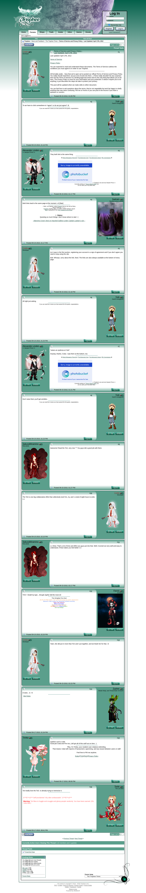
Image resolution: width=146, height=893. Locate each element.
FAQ (36, 38)
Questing (46, 208)
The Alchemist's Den (83, 157)
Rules (77, 756)
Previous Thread (69, 838)
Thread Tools (119, 48)
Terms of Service (56, 59)
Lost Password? (114, 32)
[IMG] (24, 871)
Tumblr (79, 887)
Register (109, 29)
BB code (25, 868)
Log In (120, 29)
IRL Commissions (106, 157)
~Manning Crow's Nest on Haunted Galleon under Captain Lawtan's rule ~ (59, 221)
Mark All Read (87, 38)
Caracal (60, 206)
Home (23, 32)
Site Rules (27, 696)
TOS (81, 756)
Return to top (73, 889)
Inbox (70, 32)
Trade (51, 32)
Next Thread (78, 838)
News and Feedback (37, 41)
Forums (33, 32)
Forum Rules (26, 876)
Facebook (73, 887)
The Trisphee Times (51, 41)
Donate (88, 32)
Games (79, 32)
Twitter (67, 887)
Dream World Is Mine (91, 184)
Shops (42, 32)
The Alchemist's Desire (95, 157)
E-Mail (60, 885)
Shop (46, 210)
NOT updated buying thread (65, 210)
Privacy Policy (55, 63)
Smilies (24, 869)
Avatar (60, 32)
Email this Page (30, 852)
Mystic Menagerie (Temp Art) (70, 157)
